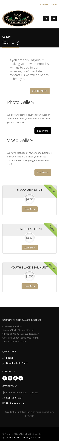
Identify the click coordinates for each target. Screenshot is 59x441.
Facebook (4, 378)
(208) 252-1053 (14, 397)
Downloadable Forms (17, 363)
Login (54, 4)
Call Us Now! (39, 91)
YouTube (10, 378)
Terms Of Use (12, 437)
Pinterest (15, 378)
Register (44, 4)
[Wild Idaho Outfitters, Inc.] (18, 18)
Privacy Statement (32, 437)
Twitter (20, 378)
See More (42, 130)
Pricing (9, 357)
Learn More (30, 209)
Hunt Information (15, 403)
